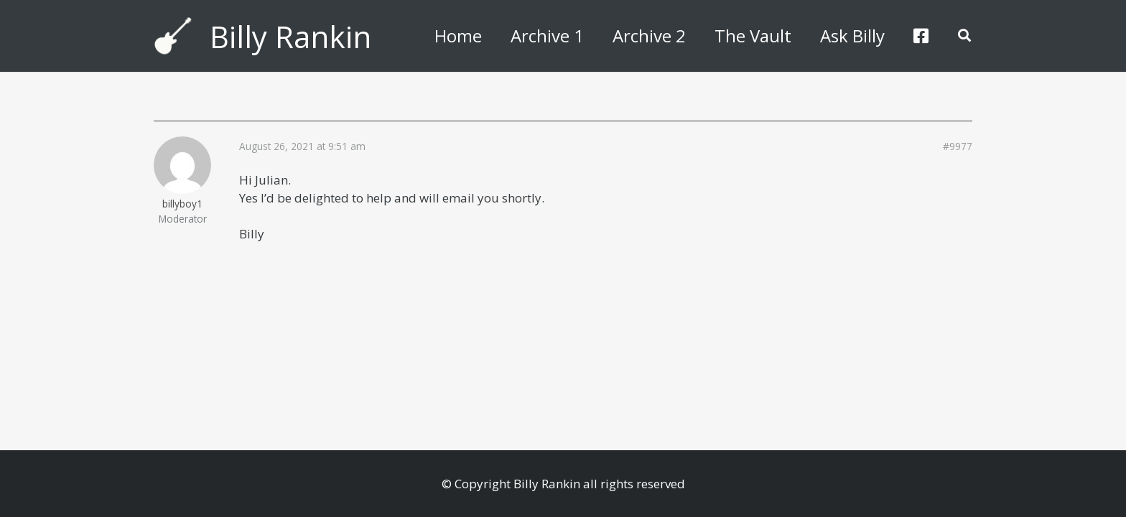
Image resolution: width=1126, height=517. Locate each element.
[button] (964, 36)
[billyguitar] (173, 36)
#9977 (957, 146)
